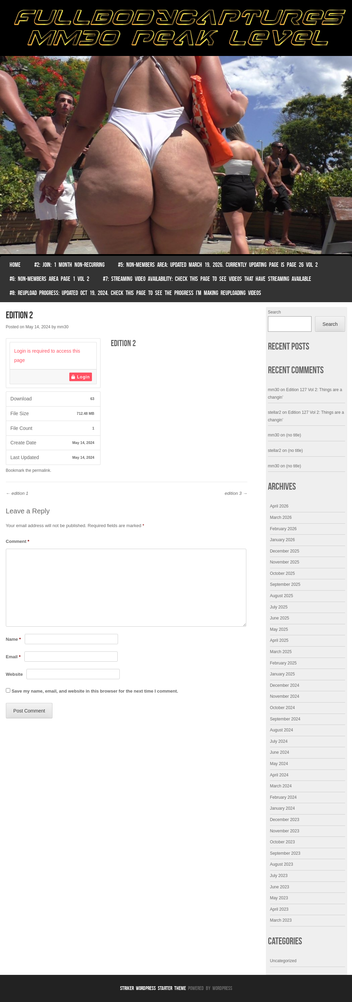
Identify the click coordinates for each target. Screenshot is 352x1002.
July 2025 (279, 607)
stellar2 (274, 412)
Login (80, 377)
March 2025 (281, 651)
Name (13, 639)
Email (13, 656)
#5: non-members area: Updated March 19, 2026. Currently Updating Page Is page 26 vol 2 (218, 264)
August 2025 (281, 595)
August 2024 (281, 730)
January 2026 (282, 539)
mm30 (62, 326)
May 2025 (279, 629)
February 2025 (283, 663)
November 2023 (284, 831)
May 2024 (279, 763)
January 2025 (282, 674)
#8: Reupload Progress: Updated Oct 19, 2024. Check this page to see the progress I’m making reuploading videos (135, 292)
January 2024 (282, 808)
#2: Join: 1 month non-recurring (69, 264)
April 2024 (279, 775)
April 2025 (279, 640)
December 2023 (284, 819)
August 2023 (281, 864)
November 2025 (284, 562)
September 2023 (285, 853)
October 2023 (282, 842)
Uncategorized (283, 960)
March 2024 (281, 786)
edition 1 (17, 493)
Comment (18, 541)
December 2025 (284, 551)
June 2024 (279, 752)
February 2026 (283, 528)
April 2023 (279, 909)
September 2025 (285, 584)
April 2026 (279, 506)
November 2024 (284, 696)
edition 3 (236, 493)
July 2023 (279, 875)
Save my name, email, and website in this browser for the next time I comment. (95, 691)
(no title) (293, 435)
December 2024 (284, 685)
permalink (41, 470)
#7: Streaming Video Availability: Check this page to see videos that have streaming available (207, 278)
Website (14, 674)
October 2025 (282, 573)
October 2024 (282, 707)
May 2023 (279, 898)
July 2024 (279, 741)
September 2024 (285, 719)
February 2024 (283, 797)
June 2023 (279, 887)
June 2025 (279, 618)
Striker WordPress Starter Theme (153, 988)
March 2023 (281, 920)
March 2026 (281, 517)
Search (274, 312)
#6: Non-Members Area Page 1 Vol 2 (49, 278)
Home (15, 264)
